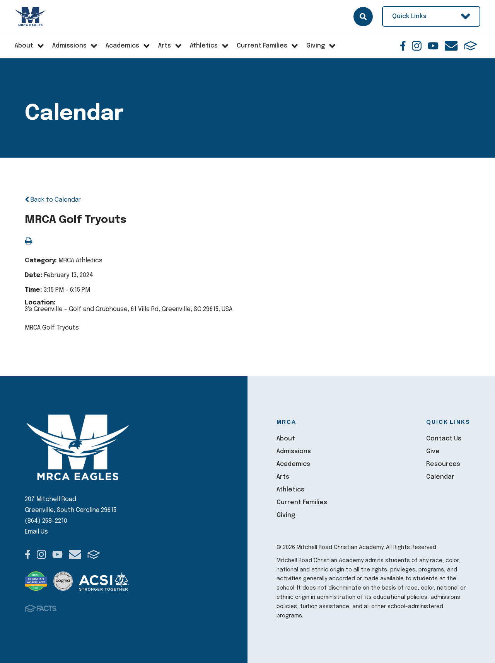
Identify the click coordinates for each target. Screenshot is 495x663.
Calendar (440, 477)
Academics (293, 464)
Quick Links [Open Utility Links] (431, 16)
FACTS (470, 46)
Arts (283, 477)
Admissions (294, 451)
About (286, 438)
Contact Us (443, 438)
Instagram (417, 46)
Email (451, 46)
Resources (443, 464)
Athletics (290, 489)
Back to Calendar (53, 200)
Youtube (433, 46)
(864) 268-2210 (46, 521)
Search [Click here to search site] (363, 16)
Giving (286, 515)
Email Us (36, 532)
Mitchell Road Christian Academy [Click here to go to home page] (31, 16)
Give (433, 451)
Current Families (302, 502)
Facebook (403, 46)
